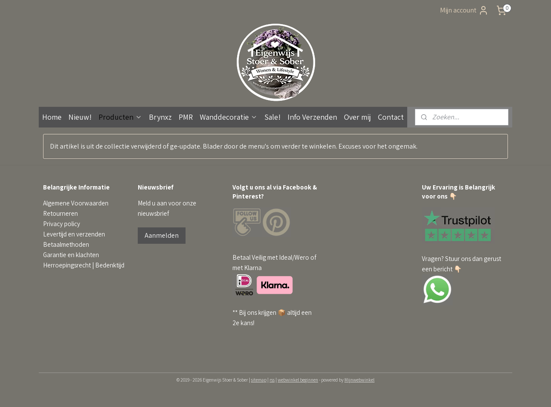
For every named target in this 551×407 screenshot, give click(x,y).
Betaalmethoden (66, 244)
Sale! (272, 117)
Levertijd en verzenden (74, 234)
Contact (391, 117)
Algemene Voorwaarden (75, 203)
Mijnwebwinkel (359, 380)
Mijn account (464, 10)
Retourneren (60, 213)
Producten (120, 117)
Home (52, 117)
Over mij (357, 117)
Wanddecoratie (228, 117)
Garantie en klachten (71, 255)
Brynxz (160, 117)
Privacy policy (61, 224)
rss (272, 380)
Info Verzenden (312, 117)
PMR (186, 117)
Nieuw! (80, 117)
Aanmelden (162, 235)
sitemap (258, 380)
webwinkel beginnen (298, 380)
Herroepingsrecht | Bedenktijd (83, 265)
